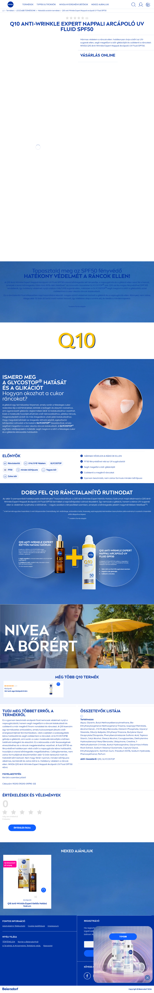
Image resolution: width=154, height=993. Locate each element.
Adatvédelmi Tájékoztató (13, 926)
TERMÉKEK (27, 4)
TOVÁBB (123, 937)
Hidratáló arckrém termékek (49, 11)
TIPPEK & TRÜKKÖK (46, 4)
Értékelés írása (22, 828)
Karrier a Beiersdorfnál (28, 942)
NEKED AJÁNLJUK (100, 4)
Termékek (10, 11)
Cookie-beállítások (36, 926)
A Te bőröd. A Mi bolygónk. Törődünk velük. (21, 946)
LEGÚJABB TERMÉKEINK (26, 11)
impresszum (53, 926)
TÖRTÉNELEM (8, 942)
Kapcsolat (47, 946)
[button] (58, 684)
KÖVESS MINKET (92, 967)
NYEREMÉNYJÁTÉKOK (73, 4)
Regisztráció (91, 921)
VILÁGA (9, 937)
